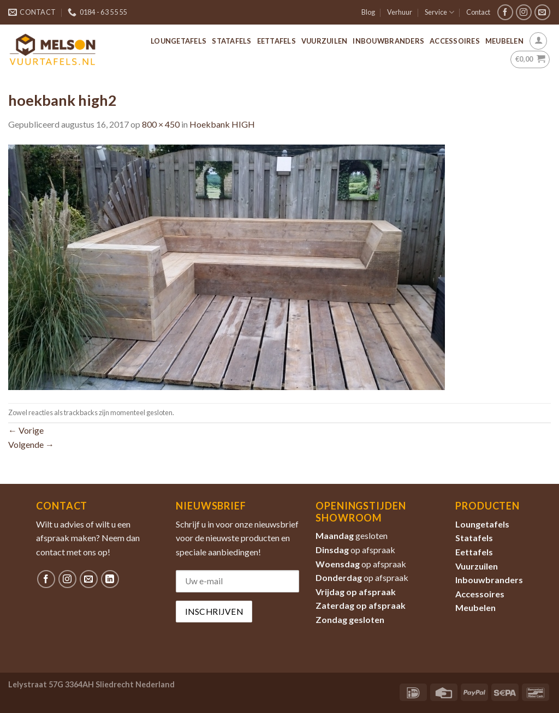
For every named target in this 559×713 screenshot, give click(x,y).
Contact (478, 12)
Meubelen (504, 41)
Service (439, 12)
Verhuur (399, 12)
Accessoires (455, 41)
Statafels (231, 41)
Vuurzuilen (324, 41)
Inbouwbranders (388, 41)
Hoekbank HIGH (222, 124)
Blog (368, 12)
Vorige (26, 430)
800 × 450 (161, 124)
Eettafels (276, 41)
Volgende (31, 444)
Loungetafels (178, 41)
